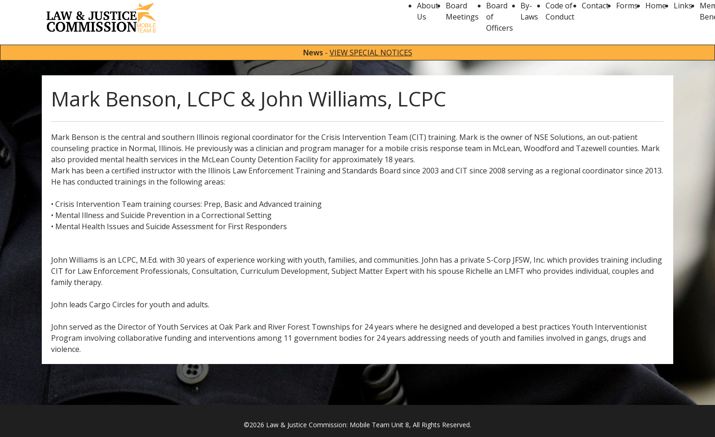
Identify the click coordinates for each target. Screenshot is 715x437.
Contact (595, 5)
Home (655, 5)
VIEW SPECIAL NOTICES (371, 52)
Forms (627, 5)
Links (683, 5)
